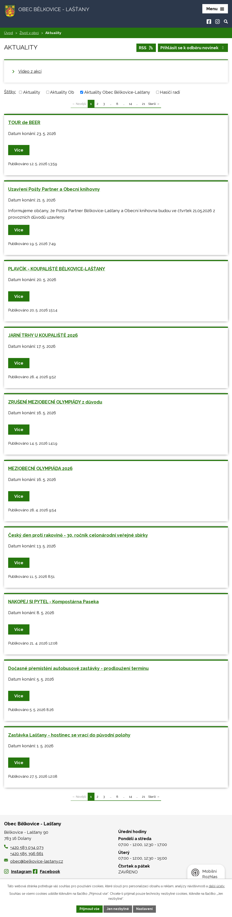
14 (130, 103)
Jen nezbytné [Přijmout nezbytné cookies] (118, 909)
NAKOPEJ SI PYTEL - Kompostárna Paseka (53, 601)
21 (143, 103)
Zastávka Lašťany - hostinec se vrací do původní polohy (69, 735)
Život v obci (29, 33)
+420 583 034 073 (27, 847)
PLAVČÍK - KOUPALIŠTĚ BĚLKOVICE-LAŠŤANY (56, 269)
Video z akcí (29, 71)
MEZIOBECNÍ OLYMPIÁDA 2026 (40, 468)
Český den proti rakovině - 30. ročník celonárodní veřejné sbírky (78, 535)
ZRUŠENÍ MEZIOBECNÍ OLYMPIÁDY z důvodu (55, 402)
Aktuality (31, 92)
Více (18, 150)
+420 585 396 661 (26, 853)
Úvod (8, 33)
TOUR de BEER (24, 122)
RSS (146, 47)
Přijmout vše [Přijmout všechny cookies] (89, 909)
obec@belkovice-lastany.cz (33, 861)
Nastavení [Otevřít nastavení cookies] (144, 909)
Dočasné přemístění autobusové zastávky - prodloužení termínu (78, 668)
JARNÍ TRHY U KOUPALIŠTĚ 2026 (43, 335)
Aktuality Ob (62, 92)
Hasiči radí (170, 92)
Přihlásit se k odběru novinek (193, 47)
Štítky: (10, 91)
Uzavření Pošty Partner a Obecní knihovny (54, 189)
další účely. (217, 886)
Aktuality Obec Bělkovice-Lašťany (117, 92)
